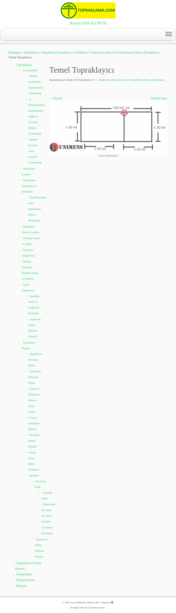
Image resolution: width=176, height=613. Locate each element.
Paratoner (34, 475)
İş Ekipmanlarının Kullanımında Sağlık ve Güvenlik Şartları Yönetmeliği (36, 116)
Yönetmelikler (30, 70)
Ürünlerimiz (24, 574)
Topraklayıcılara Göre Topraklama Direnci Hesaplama (124, 52)
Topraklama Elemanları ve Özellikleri (64, 52)
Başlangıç (14, 52)
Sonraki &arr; (159, 98)
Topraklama (31, 52)
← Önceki (55, 98)
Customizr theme (96, 607)
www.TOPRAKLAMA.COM (84, 602)
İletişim (21, 585)
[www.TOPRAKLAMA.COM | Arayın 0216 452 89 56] (88, 10)
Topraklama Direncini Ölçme (35, 360)
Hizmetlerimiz (25, 580)
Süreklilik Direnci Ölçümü (34, 441)
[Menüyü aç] (168, 34)
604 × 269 (96, 79)
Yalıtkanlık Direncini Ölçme (34, 377)
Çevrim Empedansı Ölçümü (34, 423)
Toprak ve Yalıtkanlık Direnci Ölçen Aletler (34, 400)
